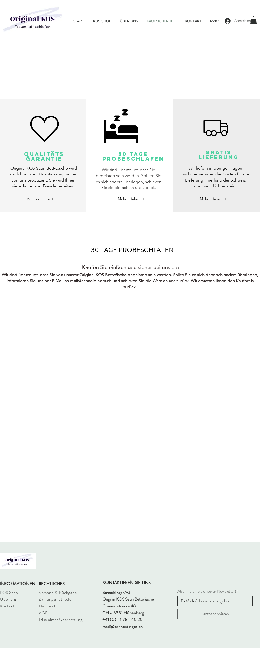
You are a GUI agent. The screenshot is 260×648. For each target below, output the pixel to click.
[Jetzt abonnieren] (215, 614)
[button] (253, 20)
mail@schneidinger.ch (90, 280)
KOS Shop (9, 592)
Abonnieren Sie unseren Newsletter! (206, 591)
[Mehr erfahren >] (40, 199)
